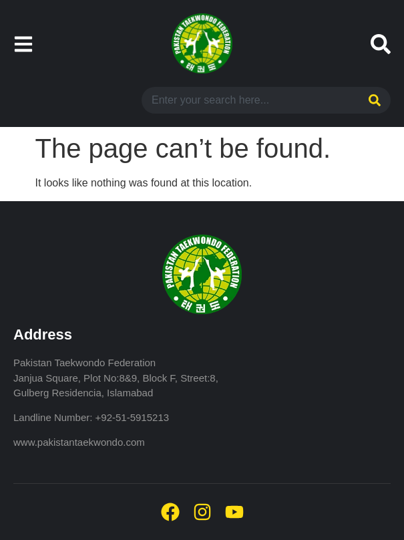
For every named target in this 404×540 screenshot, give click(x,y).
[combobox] (248, 100)
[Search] (373, 100)
